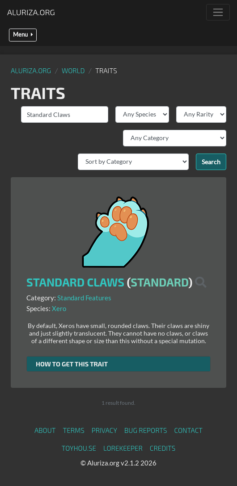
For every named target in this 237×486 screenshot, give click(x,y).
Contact (188, 430)
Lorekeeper (123, 448)
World (73, 70)
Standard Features (84, 298)
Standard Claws (75, 282)
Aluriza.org (31, 12)
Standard (159, 282)
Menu (23, 34)
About (45, 430)
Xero (59, 308)
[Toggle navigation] (218, 12)
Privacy (104, 430)
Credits (163, 448)
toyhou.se (79, 448)
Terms (74, 430)
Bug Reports (145, 430)
